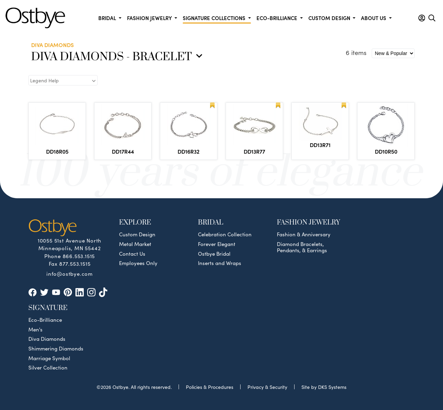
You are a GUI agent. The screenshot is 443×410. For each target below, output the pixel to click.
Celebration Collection (225, 234)
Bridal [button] (107, 17)
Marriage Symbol (49, 358)
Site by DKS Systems (323, 386)
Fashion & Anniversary (304, 234)
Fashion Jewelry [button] (150, 17)
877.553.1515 (75, 263)
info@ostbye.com (69, 273)
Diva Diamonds (46, 339)
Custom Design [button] (330, 17)
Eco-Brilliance (45, 320)
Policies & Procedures (209, 386)
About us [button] (374, 17)
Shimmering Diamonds (55, 348)
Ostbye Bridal (214, 253)
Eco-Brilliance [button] (277, 17)
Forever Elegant (216, 244)
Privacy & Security (267, 386)
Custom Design (137, 234)
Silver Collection (47, 367)
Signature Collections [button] (215, 17)
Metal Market (135, 244)
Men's (35, 329)
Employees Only (138, 263)
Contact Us (132, 253)
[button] (421, 18)
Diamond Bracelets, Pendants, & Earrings (302, 247)
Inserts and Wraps (219, 263)
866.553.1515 (79, 255)
